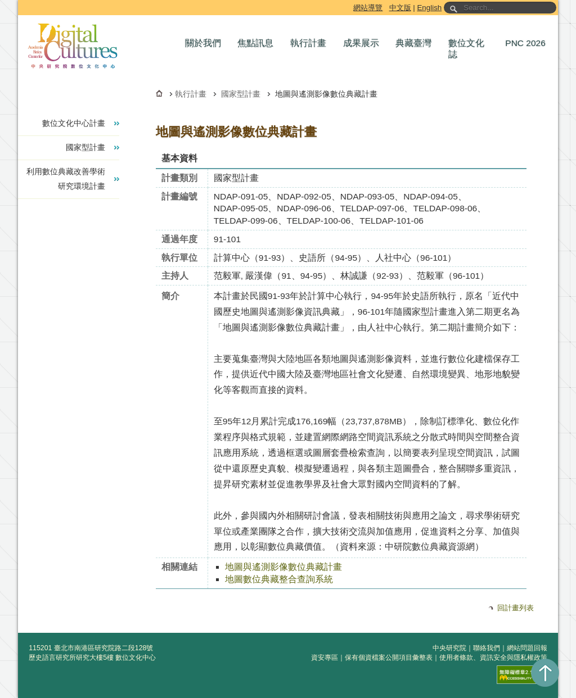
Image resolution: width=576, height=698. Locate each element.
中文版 (400, 7)
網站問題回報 (527, 648)
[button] (205, 43)
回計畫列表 (515, 608)
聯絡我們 (486, 648)
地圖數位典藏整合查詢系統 (279, 579)
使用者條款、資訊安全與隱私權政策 (493, 657)
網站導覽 (367, 7)
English (429, 7)
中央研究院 (449, 648)
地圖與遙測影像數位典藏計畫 (283, 567)
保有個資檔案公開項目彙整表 (389, 657)
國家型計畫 (240, 93)
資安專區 (324, 657)
